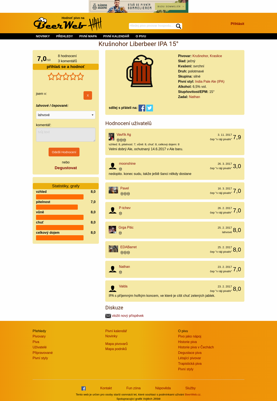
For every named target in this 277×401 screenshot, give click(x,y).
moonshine (127, 163)
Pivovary (39, 336)
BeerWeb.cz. (193, 394)
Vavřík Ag (124, 134)
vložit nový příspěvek (124, 315)
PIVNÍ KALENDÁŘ (116, 36)
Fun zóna (133, 388)
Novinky (111, 336)
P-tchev (124, 208)
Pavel (124, 188)
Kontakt (106, 388)
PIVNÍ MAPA (88, 36)
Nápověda (163, 388)
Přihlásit (237, 24)
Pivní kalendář (116, 331)
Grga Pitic (126, 227)
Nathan (194, 97)
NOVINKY (43, 36)
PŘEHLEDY (64, 36)
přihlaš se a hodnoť (66, 66)
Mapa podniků (116, 349)
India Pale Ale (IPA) (210, 81)
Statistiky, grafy (65, 183)
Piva (36, 342)
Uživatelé (40, 347)
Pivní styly (40, 358)
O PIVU (141, 36)
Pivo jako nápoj (189, 336)
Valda (123, 286)
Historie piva (187, 342)
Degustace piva (190, 353)
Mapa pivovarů (116, 344)
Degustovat (66, 168)
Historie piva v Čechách (196, 347)
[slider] (66, 76)
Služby (190, 388)
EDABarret (128, 247)
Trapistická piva (190, 363)
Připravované (43, 353)
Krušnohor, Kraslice (207, 56)
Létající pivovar (189, 358)
